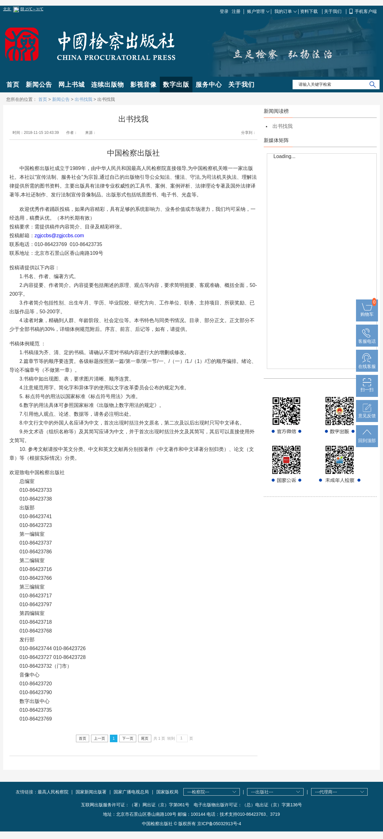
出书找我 (83, 99)
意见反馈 (367, 413)
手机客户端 (366, 11)
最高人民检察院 (53, 791)
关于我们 (333, 11)
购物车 (367, 312)
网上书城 (71, 84)
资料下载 (309, 11)
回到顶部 (367, 438)
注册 (236, 11)
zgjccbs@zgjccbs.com (59, 235)
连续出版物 (107, 84)
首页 (12, 84)
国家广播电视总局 (131, 791)
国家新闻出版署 (91, 791)
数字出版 (176, 84)
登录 (224, 11)
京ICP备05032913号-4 (219, 823)
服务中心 (209, 84)
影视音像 (143, 84)
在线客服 (367, 364)
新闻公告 (39, 84)
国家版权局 (167, 791)
